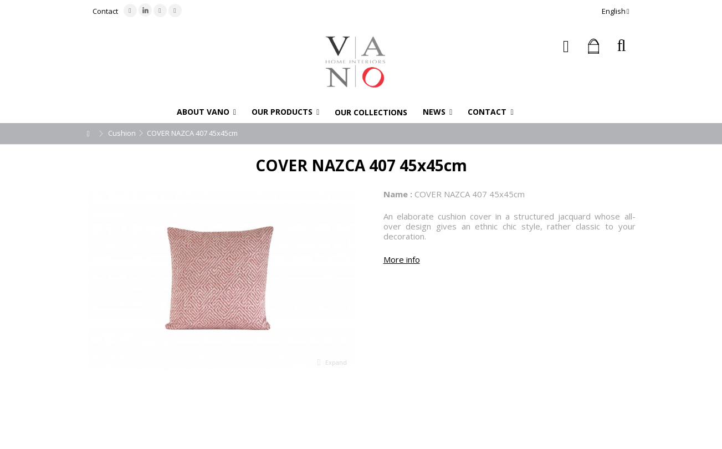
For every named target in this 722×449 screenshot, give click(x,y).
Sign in (566, 46)
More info (401, 259)
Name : (397, 194)
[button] (206, 112)
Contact (105, 11)
